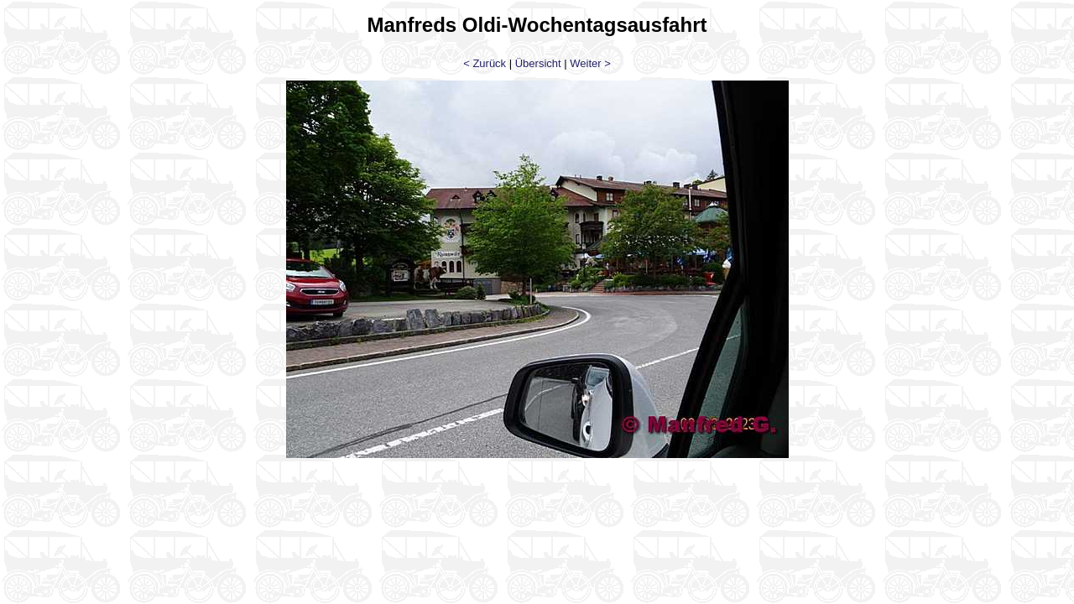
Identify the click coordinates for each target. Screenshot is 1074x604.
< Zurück (484, 63)
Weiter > (590, 63)
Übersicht (538, 63)
